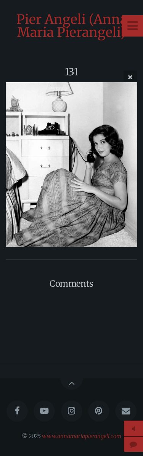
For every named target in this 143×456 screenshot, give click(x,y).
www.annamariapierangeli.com (81, 436)
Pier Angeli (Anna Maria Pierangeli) (71, 25)
